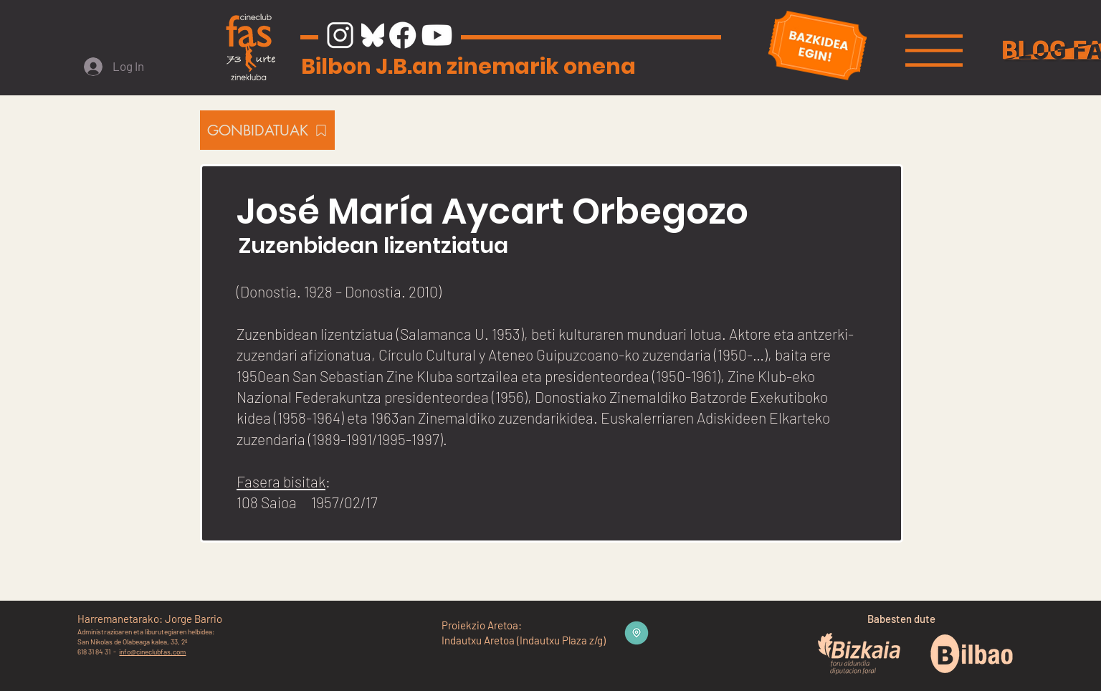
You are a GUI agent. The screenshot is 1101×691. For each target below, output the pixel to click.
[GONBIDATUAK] (267, 130)
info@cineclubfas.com (152, 651)
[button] (934, 50)
